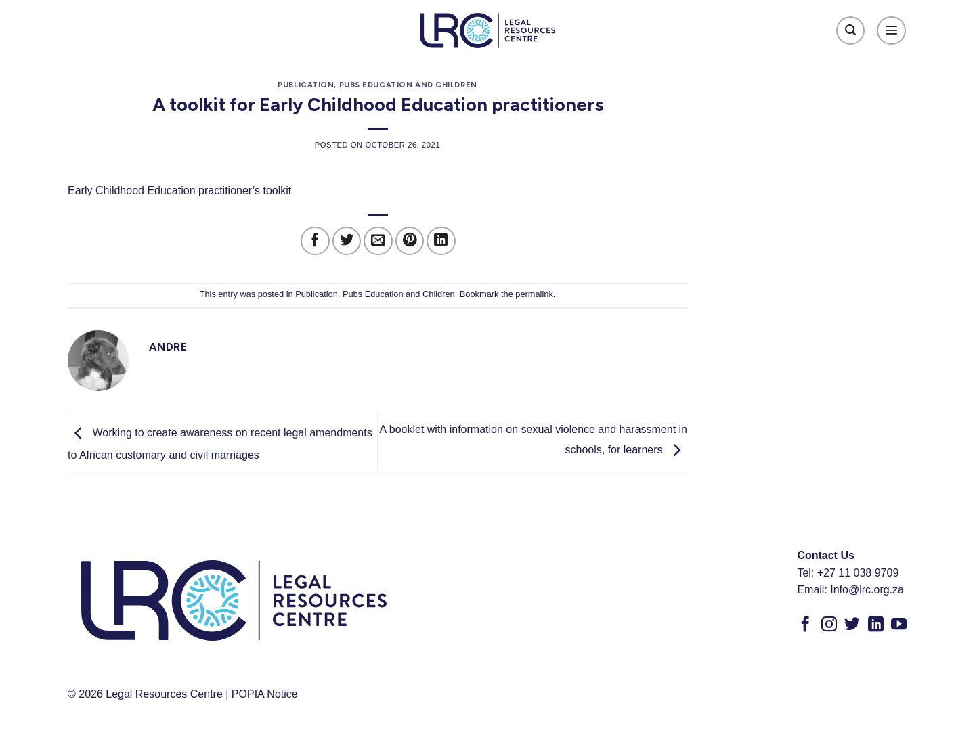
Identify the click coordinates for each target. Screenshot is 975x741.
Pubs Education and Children (408, 84)
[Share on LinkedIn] (441, 241)
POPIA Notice (265, 694)
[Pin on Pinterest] (410, 241)
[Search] (850, 30)
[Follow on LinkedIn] (876, 625)
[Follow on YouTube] (899, 625)
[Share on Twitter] (347, 241)
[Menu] (891, 30)
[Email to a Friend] (378, 241)
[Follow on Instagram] (829, 625)
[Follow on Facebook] (805, 625)
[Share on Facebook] (315, 241)
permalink (533, 294)
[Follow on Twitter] (852, 625)
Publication (306, 84)
